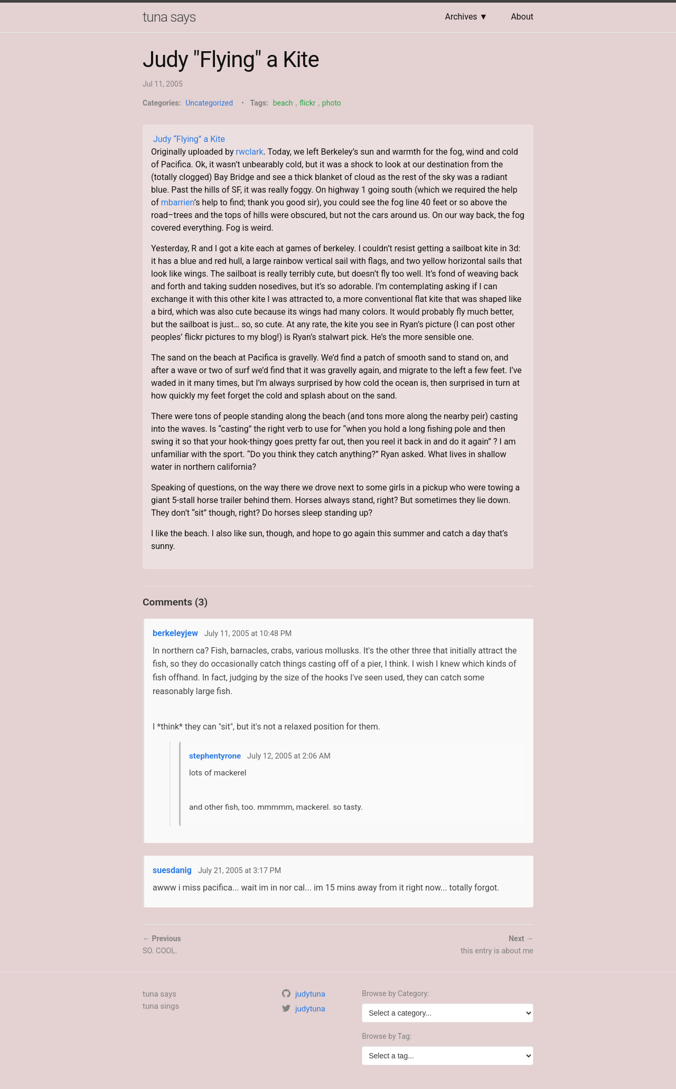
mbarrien (177, 202)
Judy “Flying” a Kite (189, 139)
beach (283, 103)
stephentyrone (215, 756)
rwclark (250, 152)
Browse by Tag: (386, 1036)
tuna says (169, 17)
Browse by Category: (395, 993)
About (522, 17)
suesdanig (172, 870)
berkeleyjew (175, 633)
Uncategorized (209, 103)
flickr (307, 103)
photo (331, 103)
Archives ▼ (466, 17)
